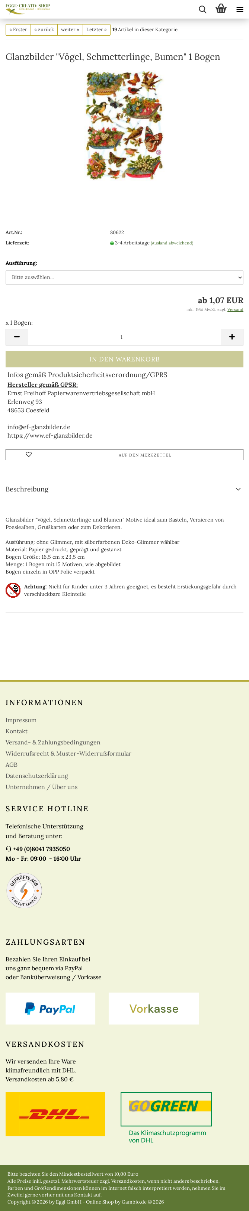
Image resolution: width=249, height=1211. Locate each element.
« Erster (18, 29)
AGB (11, 764)
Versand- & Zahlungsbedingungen (53, 742)
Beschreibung (27, 489)
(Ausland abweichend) (172, 243)
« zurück (44, 29)
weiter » (70, 29)
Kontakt (17, 731)
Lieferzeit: (17, 243)
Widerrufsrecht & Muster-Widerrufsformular (68, 753)
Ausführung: (21, 263)
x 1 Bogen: (19, 322)
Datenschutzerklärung (37, 775)
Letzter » (96, 29)
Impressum (21, 720)
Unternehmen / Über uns (41, 786)
